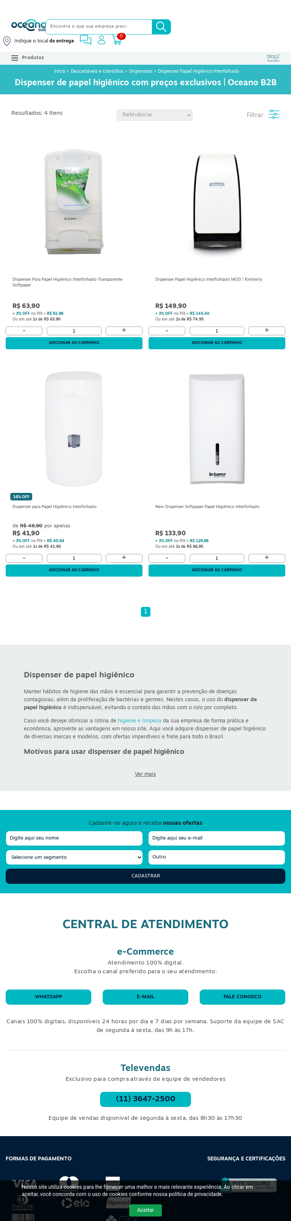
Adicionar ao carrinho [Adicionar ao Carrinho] (74, 343)
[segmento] (74, 857)
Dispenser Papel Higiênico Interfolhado (198, 71)
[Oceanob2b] (29, 27)
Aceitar (145, 1210)
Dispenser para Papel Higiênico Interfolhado (55, 507)
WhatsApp (48, 996)
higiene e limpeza (139, 721)
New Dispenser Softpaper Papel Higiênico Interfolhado (207, 507)
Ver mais (145, 774)
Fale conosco (242, 996)
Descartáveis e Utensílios (97, 71)
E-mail (145, 996)
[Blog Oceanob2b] (274, 58)
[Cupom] (145, 7)
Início (60, 71)
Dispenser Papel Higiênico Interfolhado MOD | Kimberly (208, 280)
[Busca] (161, 26)
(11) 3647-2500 (145, 1099)
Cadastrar (145, 876)
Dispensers (140, 71)
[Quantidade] (74, 331)
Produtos (27, 58)
